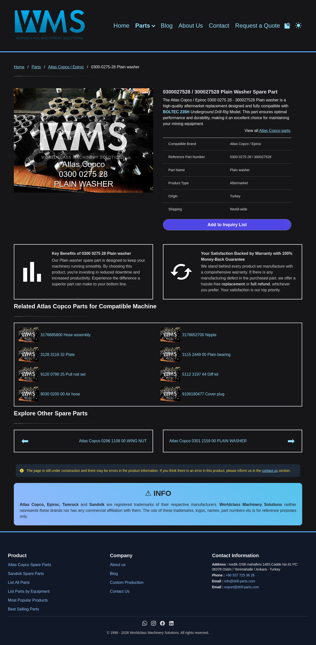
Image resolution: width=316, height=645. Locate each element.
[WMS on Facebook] (162, 623)
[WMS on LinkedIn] (171, 623)
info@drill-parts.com (239, 581)
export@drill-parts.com (241, 587)
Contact (219, 25)
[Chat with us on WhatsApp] (145, 623)
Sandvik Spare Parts (26, 573)
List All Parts (19, 582)
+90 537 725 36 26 (240, 575)
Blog (167, 25)
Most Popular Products (28, 600)
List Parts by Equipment (29, 591)
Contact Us (119, 591)
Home (121, 25)
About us (117, 565)
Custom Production (126, 582)
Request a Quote (257, 25)
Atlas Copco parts (274, 131)
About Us (190, 25)
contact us (270, 471)
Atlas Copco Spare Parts (29, 565)
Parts (142, 26)
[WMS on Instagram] (154, 623)
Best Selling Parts (23, 609)
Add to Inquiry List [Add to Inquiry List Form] (227, 224)
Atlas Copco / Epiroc (66, 67)
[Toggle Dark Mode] (298, 24)
